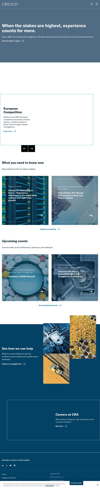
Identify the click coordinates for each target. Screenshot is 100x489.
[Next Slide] (31, 148)
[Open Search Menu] (91, 4)
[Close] (97, 485)
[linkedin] (3, 465)
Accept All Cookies (76, 483)
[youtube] (10, 465)
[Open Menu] (97, 4)
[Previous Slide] (24, 148)
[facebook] (6, 465)
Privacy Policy (49, 485)
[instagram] (14, 465)
